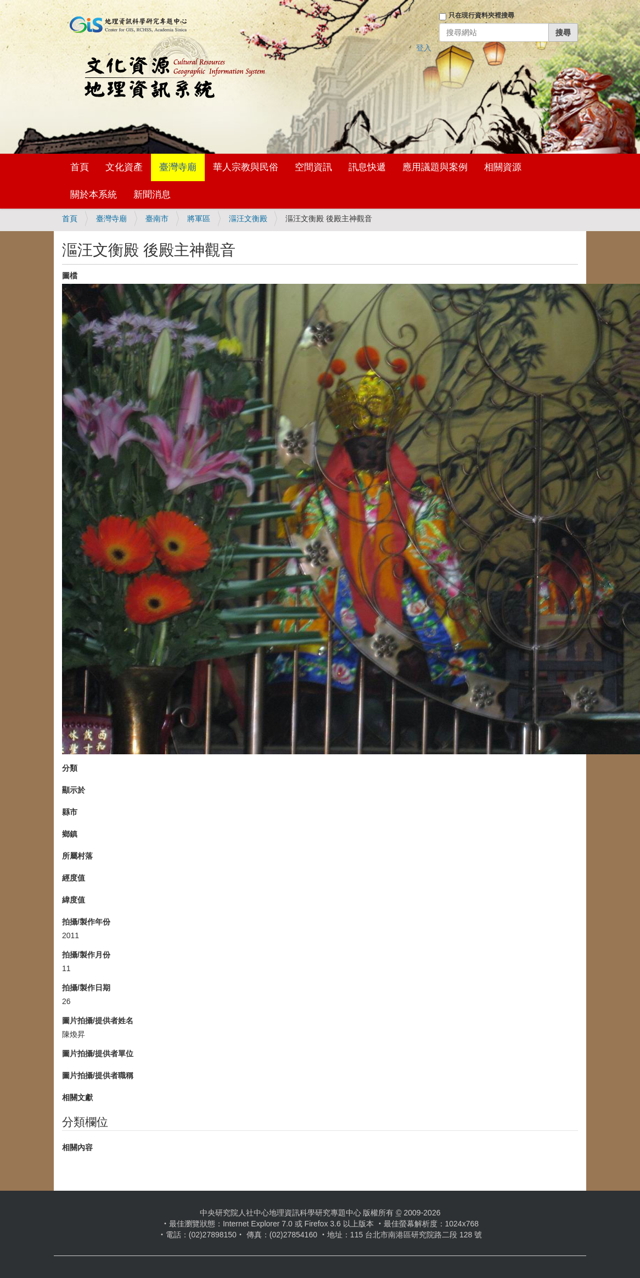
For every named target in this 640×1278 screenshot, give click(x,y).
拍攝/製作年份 (86, 921)
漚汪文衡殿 (248, 218)
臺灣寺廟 (178, 167)
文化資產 (124, 167)
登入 (423, 47)
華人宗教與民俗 (245, 167)
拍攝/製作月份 (86, 954)
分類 (69, 768)
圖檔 (69, 275)
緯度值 (73, 899)
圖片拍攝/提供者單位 (97, 1053)
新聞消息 (152, 194)
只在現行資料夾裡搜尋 (481, 15)
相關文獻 (77, 1097)
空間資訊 (313, 167)
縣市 (69, 812)
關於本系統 (93, 194)
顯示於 (73, 790)
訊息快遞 (367, 167)
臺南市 (157, 218)
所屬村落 (77, 855)
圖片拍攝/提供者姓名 (97, 1020)
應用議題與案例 (435, 167)
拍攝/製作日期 (86, 987)
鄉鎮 (69, 833)
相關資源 (502, 167)
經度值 (73, 877)
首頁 (79, 167)
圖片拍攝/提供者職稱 (97, 1075)
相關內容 (77, 1147)
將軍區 (198, 218)
